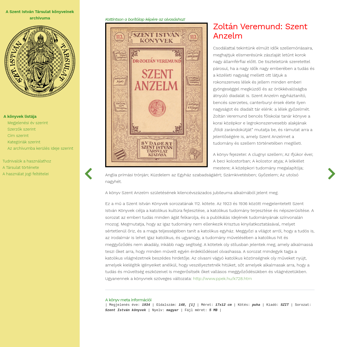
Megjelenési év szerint (24, 122)
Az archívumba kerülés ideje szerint (36, 148)
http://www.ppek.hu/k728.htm (222, 278)
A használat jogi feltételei (24, 174)
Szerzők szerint (18, 129)
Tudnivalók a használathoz (25, 161)
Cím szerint (14, 135)
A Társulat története (19, 167)
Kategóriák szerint (20, 142)
